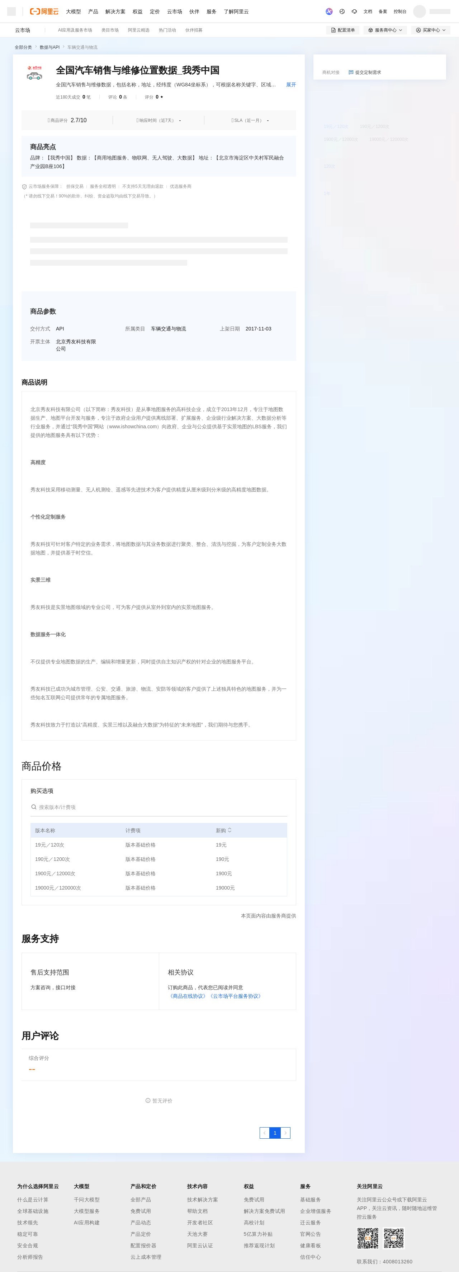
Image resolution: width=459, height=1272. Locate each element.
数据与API (50, 47)
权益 (138, 11)
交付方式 (40, 329)
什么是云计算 (32, 1199)
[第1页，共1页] (275, 1133)
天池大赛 (197, 1234)
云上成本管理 (146, 1257)
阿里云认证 (200, 1245)
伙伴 (194, 11)
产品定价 (141, 1234)
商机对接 (331, 72)
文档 (368, 11)
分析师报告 (30, 1257)
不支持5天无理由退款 (143, 186)
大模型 (73, 11)
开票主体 (40, 341)
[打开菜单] (11, 11)
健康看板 (310, 1245)
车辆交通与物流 (82, 47)
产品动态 (141, 1222)
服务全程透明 (103, 186)
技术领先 (27, 1222)
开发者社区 (200, 1222)
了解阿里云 (236, 11)
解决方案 (115, 11)
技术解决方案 (202, 1199)
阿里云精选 (139, 30)
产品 (93, 11)
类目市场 (110, 30)
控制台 (400, 11)
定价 (155, 11)
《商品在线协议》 (188, 996)
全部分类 (23, 47)
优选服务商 (180, 186)
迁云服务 (310, 1222)
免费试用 (141, 1211)
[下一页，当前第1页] (285, 1133)
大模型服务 (87, 1211)
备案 (383, 11)
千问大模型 (87, 1199)
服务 (212, 11)
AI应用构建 (87, 1222)
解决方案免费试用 (264, 1211)
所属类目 (135, 329)
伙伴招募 (194, 30)
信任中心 (310, 1257)
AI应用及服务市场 (75, 30)
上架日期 (230, 329)
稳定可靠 (27, 1234)
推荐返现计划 (259, 1245)
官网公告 (310, 1234)
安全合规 (27, 1245)
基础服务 (310, 1199)
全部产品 (141, 1199)
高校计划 (254, 1222)
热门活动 (167, 30)
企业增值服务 (315, 1211)
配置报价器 (144, 1245)
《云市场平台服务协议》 (235, 996)
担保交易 (75, 186)
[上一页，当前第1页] (265, 1133)
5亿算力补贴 (258, 1234)
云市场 (174, 11)
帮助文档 (197, 1211)
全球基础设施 (32, 1211)
